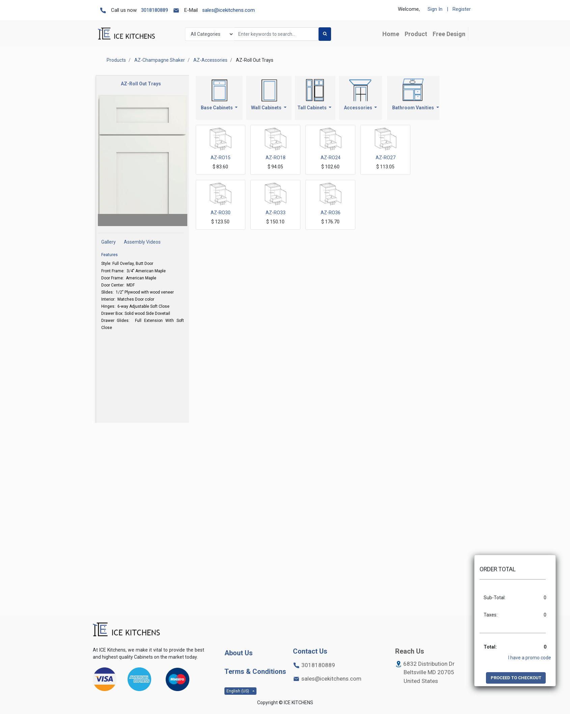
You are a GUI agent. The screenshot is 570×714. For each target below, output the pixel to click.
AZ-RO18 (276, 157)
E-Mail (191, 10)
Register (462, 9)
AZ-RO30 (220, 212)
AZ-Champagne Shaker (159, 60)
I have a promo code (529, 657)
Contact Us (310, 651)
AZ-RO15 (220, 157)
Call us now (124, 10)
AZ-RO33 (276, 212)
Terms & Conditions (255, 671)
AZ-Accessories (210, 60)
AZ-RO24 (331, 157)
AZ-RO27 (386, 157)
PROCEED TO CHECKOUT (516, 677)
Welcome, (409, 9)
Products (116, 60)
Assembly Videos (142, 242)
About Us (238, 653)
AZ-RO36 (331, 212)
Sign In (435, 9)
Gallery (109, 242)
